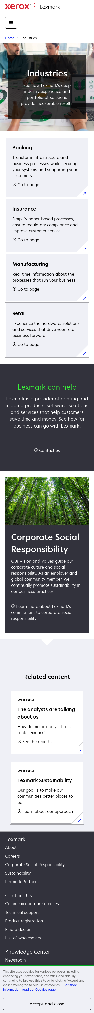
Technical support (22, 912)
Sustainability (18, 873)
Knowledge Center (27, 951)
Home (65, 7)
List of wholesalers (23, 938)
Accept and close (47, 1004)
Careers (12, 856)
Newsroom (15, 960)
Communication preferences (32, 904)
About (11, 847)
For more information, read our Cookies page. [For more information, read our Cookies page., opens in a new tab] (40, 987)
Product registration (24, 921)
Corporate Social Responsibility (35, 864)
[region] (47, 989)
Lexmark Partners (22, 881)
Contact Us (18, 895)
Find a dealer (17, 929)
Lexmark (15, 839)
